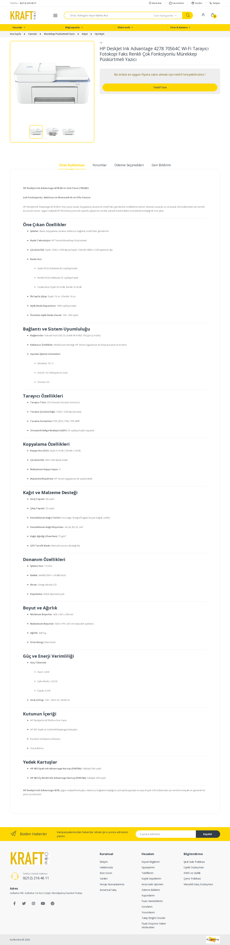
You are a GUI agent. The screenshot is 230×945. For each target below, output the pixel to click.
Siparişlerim (148, 867)
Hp (101, 42)
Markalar (155, 3)
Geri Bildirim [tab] (161, 165)
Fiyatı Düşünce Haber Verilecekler (154, 925)
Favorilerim (176, 3)
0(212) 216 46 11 (36, 878)
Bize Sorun (106, 873)
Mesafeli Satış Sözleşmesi (198, 884)
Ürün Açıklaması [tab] (72, 165)
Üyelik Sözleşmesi (194, 867)
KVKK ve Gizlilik (192, 873)
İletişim (214, 3)
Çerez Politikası (192, 878)
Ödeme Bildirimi (151, 890)
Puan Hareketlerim (152, 901)
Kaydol (207, 834)
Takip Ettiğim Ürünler (153, 918)
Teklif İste (160, 87)
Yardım (196, 3)
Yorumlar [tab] (100, 165)
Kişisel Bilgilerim (151, 861)
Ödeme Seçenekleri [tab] (129, 165)
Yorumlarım (148, 912)
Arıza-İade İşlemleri (152, 884)
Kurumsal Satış (108, 890)
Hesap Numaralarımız (112, 884)
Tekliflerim (147, 873)
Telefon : (23, 3)
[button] (168, 15)
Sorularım (147, 906)
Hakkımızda (106, 867)
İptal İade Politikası (194, 861)
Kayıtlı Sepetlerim (151, 878)
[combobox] (108, 15)
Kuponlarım (148, 895)
